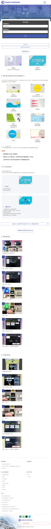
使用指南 (3, 461)
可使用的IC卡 (25, 44)
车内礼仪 (4, 468)
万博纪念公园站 (5, 483)
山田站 (3, 481)
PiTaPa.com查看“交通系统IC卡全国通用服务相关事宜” (27, 147)
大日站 (3, 487)
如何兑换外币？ (5, 502)
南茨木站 (4, 485)
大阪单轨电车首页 (4, 17)
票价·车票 (29, 472)
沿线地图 (29, 461)
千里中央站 (4, 478)
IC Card (29, 476)
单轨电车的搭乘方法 (6, 464)
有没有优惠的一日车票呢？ (7, 510)
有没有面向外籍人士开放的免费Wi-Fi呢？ (10, 508)
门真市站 (4, 489)
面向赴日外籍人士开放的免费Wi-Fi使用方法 (11, 466)
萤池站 (3, 476)
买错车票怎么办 (5, 504)
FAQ (2, 493)
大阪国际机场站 (5, 474)
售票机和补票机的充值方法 (25, 47)
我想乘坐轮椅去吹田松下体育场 (8, 506)
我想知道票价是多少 (6, 496)
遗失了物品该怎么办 (6, 500)
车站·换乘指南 (5, 472)
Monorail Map (26, 523)
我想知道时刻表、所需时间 (7, 498)
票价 (28, 474)
